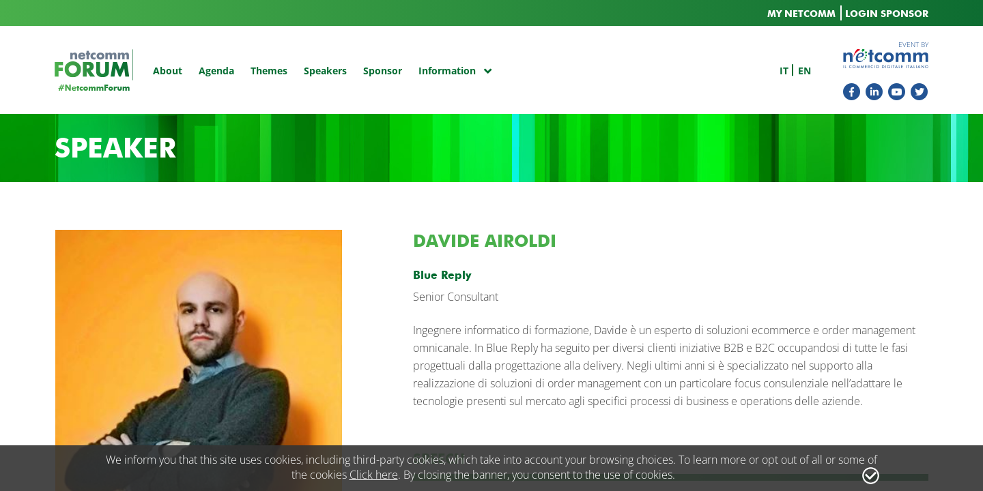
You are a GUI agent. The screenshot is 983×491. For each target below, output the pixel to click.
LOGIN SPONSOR (886, 14)
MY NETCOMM (801, 14)
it (784, 70)
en (804, 70)
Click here (374, 474)
